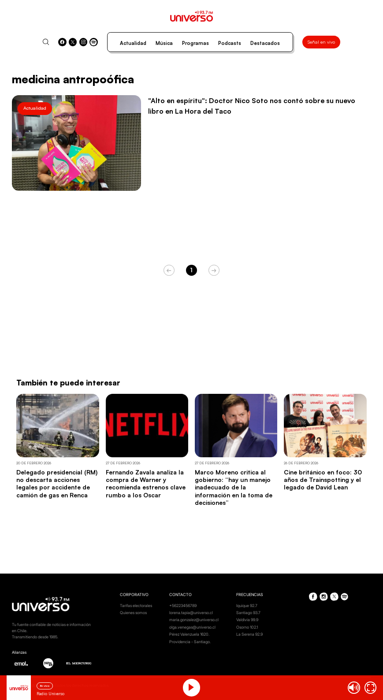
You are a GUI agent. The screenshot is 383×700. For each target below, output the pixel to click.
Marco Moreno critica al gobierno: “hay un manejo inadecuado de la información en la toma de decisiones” (233, 487)
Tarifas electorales (136, 605)
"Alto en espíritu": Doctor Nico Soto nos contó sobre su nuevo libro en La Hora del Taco (251, 105)
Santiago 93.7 (248, 612)
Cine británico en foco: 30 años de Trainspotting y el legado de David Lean (323, 479)
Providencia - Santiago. (190, 641)
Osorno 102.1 (247, 627)
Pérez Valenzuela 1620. (189, 634)
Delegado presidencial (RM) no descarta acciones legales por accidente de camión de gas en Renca (56, 483)
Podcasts (229, 43)
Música (164, 43)
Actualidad (133, 43)
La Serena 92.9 (249, 634)
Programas (195, 43)
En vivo (44, 686)
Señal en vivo (321, 42)
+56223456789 (183, 605)
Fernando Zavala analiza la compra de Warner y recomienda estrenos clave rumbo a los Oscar (146, 483)
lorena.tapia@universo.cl (191, 612)
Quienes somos (133, 612)
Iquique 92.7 (246, 605)
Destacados (265, 43)
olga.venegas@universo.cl (192, 627)
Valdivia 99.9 (247, 619)
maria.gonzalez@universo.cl (194, 619)
